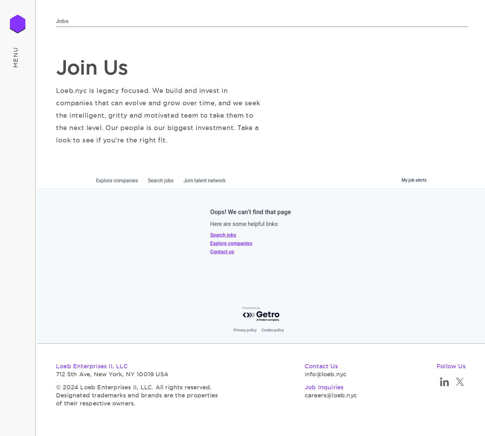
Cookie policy (273, 330)
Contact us (222, 252)
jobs (161, 180)
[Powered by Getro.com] (261, 314)
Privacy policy (245, 330)
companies (117, 180)
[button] (18, 57)
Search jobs (223, 235)
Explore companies (231, 243)
